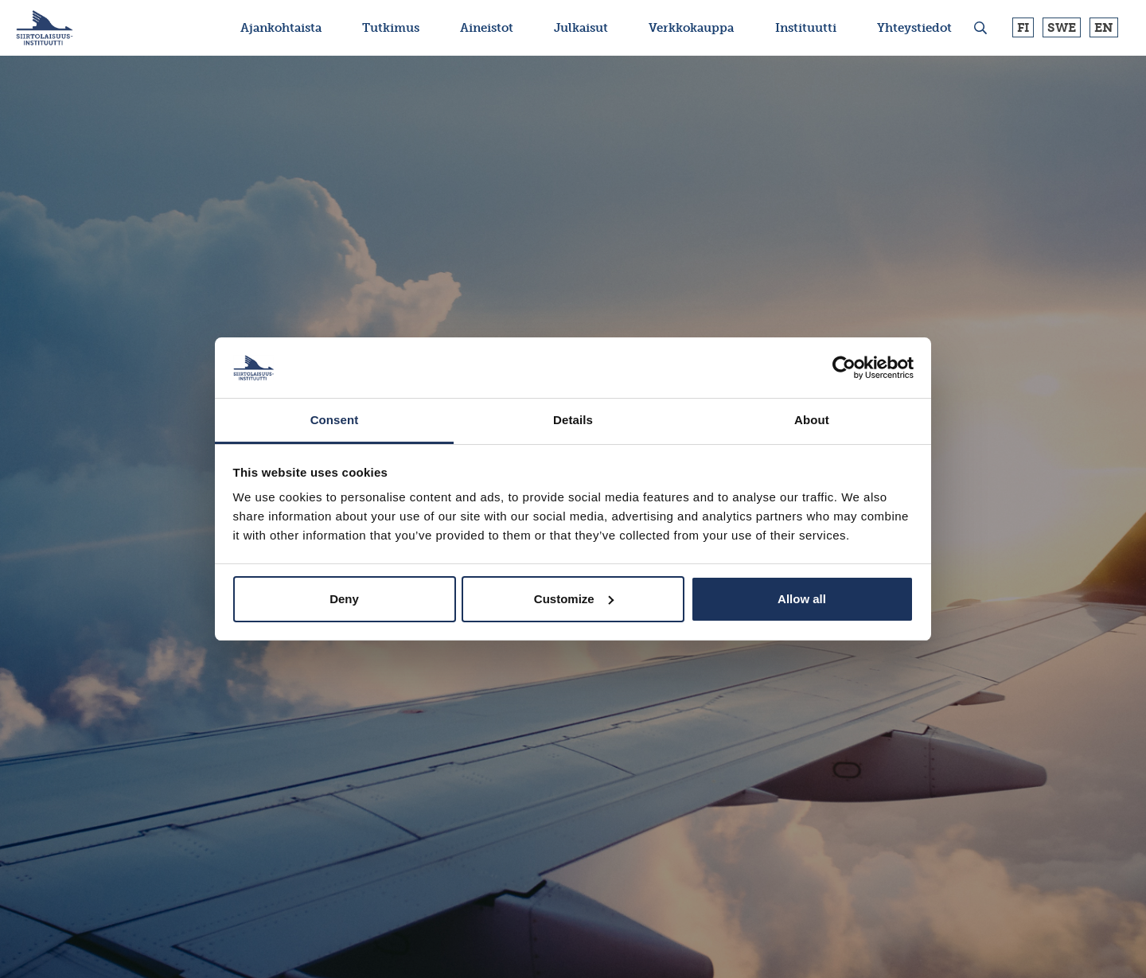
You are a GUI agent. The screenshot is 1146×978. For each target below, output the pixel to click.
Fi (1023, 27)
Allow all (802, 599)
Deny (344, 599)
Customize (574, 599)
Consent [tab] (334, 420)
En (1103, 27)
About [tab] (811, 420)
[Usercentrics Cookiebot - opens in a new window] (844, 368)
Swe (1061, 27)
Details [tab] (573, 420)
